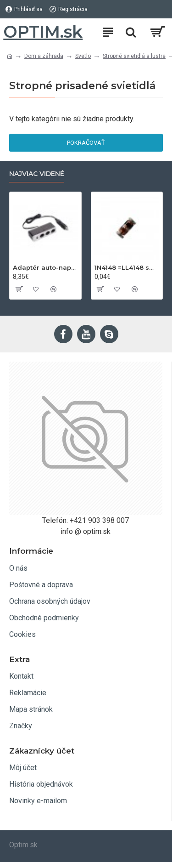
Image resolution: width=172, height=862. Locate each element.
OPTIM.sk (43, 32)
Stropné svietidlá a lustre (134, 56)
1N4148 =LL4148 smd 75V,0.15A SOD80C (127, 267)
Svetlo (83, 56)
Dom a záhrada (43, 56)
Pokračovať (86, 142)
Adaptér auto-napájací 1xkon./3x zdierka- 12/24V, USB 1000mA (45, 267)
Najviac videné (36, 174)
